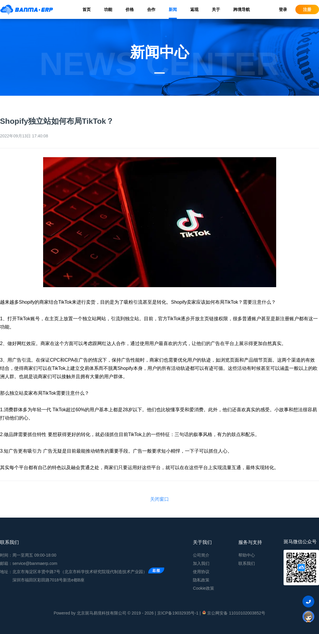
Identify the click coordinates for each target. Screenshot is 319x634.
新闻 (173, 9)
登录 (283, 9)
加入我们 (201, 563)
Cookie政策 (203, 588)
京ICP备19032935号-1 (177, 613)
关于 (216, 9)
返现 (194, 9)
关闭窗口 (159, 499)
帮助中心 (246, 555)
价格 (130, 9)
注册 (307, 9)
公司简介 (201, 555)
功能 (108, 9)
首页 (86, 9)
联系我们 (246, 563)
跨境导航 (241, 9)
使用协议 (201, 571)
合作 (151, 9)
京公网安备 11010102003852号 (233, 612)
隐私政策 (201, 580)
